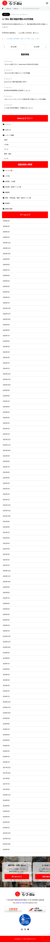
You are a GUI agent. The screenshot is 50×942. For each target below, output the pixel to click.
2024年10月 (7, 319)
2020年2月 (6, 625)
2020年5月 (6, 609)
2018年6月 (6, 735)
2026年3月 (6, 226)
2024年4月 (6, 352)
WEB (5, 140)
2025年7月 (6, 270)
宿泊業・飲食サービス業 (13, 187)
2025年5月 (6, 281)
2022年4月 (6, 483)
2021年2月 (6, 560)
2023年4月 (6, 417)
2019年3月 (6, 685)
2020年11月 (7, 576)
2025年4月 (6, 286)
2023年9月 (6, 390)
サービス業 (8, 170)
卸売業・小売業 (10, 181)
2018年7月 (6, 729)
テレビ (6, 149)
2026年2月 (6, 232)
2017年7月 (6, 784)
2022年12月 (7, 439)
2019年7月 (6, 663)
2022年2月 (6, 494)
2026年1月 (6, 237)
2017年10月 (7, 773)
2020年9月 (6, 587)
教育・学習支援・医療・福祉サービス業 (18, 198)
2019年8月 (6, 658)
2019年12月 (7, 636)
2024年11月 (7, 314)
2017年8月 (6, 778)
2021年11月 (7, 510)
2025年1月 (6, 303)
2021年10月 (7, 516)
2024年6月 (6, 341)
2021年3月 (6, 554)
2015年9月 (6, 849)
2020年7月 (6, 598)
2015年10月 (7, 844)
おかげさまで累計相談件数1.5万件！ (15, 82)
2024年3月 (6, 357)
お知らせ (6, 14)
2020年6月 (6, 603)
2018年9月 (6, 718)
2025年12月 (7, 243)
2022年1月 (6, 499)
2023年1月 (6, 434)
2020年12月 (7, 571)
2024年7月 (6, 335)
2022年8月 (6, 461)
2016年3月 (6, 822)
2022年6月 (6, 472)
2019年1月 (6, 696)
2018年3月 (6, 751)
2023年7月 (6, 401)
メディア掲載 (9, 135)
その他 (6, 144)
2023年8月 (6, 396)
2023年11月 (7, 379)
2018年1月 (6, 762)
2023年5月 (6, 412)
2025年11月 (7, 248)
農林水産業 (8, 209)
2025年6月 (6, 275)
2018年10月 (7, 713)
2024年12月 (7, 308)
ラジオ (6, 158)
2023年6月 (6, 407)
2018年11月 (7, 707)
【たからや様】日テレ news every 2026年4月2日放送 (21, 64)
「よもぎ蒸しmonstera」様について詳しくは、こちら (22, 38)
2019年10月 (7, 647)
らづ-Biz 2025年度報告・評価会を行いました (18, 108)
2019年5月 (6, 674)
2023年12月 (7, 374)
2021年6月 (6, 538)
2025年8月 (6, 264)
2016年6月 (6, 806)
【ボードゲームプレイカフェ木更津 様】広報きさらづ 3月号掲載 (25, 99)
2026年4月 (6, 221)
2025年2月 (6, 297)
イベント (8, 124)
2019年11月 (7, 642)
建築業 (7, 192)
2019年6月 (6, 669)
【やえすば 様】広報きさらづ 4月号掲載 (17, 73)
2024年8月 (6, 330)
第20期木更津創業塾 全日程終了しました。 (18, 90)
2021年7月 (6, 532)
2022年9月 (6, 456)
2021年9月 (6, 521)
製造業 (7, 203)
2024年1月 (6, 368)
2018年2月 (6, 756)
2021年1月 (6, 565)
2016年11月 (7, 795)
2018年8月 (6, 724)
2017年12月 (7, 767)
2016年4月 (6, 817)
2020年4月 (6, 614)
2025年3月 (6, 292)
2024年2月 (6, 363)
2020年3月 (6, 620)
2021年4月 (6, 549)
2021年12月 (7, 505)
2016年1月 (6, 827)
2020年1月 (6, 631)
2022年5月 (6, 478)
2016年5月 (6, 811)
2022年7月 (6, 467)
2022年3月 (6, 489)
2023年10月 (7, 385)
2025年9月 (6, 259)
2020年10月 (7, 581)
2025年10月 (7, 253)
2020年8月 (6, 592)
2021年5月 (6, 543)
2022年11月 (7, 445)
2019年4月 (6, 680)
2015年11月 (7, 838)
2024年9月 (6, 325)
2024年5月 (6, 346)
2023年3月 (6, 423)
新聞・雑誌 (7, 154)
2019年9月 (6, 653)
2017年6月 (6, 789)
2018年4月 (6, 745)
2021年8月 (6, 527)
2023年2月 (6, 428)
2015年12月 (7, 833)
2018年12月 (7, 702)
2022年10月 (7, 450)
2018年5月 (6, 740)
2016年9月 (6, 800)
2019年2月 (6, 691)
